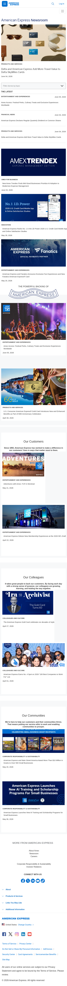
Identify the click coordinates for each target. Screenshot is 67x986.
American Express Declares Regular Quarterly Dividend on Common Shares (31, 120)
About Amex (34, 851)
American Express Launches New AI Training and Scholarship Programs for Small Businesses (33, 813)
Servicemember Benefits (46, 954)
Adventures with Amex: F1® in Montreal (19, 484)
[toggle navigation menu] (62, 11)
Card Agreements (25, 954)
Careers (34, 856)
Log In (61, 4)
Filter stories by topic (33, 86)
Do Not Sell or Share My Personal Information (21, 949)
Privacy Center (25, 944)
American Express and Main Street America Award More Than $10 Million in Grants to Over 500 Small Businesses (33, 761)
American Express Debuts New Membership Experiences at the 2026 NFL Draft (35, 536)
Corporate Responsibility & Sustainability (34, 864)
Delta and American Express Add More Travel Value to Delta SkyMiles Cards (31, 137)
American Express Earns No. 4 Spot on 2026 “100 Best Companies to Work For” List (33, 675)
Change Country (26, 925)
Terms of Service (9, 944)
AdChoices (47, 949)
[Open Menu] (5, 4)
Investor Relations (33, 867)
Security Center (8, 954)
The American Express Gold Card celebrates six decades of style (29, 622)
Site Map (6, 959)
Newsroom (33, 854)
